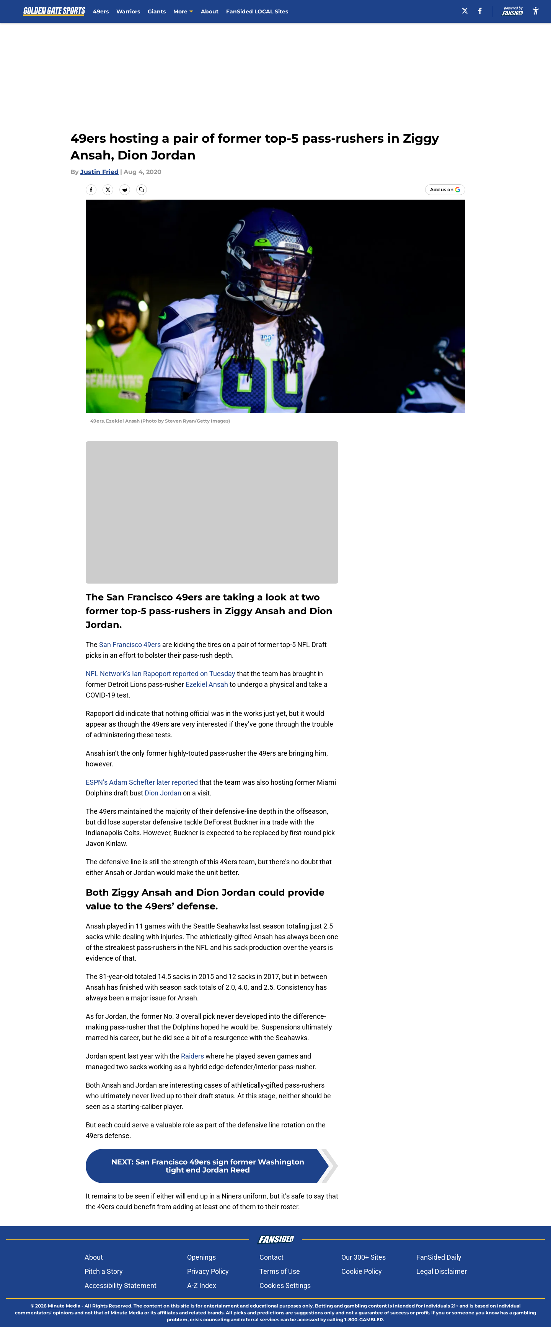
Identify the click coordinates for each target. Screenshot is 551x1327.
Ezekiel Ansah (207, 684)
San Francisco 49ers (130, 645)
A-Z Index (201, 1285)
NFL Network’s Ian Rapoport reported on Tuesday (160, 674)
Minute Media (64, 1306)
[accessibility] (536, 11)
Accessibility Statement (120, 1285)
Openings (201, 1257)
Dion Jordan (163, 793)
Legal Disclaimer (441, 1271)
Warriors (128, 11)
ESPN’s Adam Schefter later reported (142, 782)
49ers (101, 11)
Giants (157, 11)
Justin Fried (99, 172)
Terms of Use (279, 1271)
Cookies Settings (285, 1285)
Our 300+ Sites (363, 1257)
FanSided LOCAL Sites (257, 11)
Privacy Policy (208, 1271)
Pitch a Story (104, 1271)
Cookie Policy (361, 1271)
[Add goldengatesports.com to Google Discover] (445, 189)
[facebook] (480, 11)
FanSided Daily (438, 1257)
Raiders (192, 1056)
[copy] (141, 189)
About (209, 11)
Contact (271, 1257)
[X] (465, 11)
